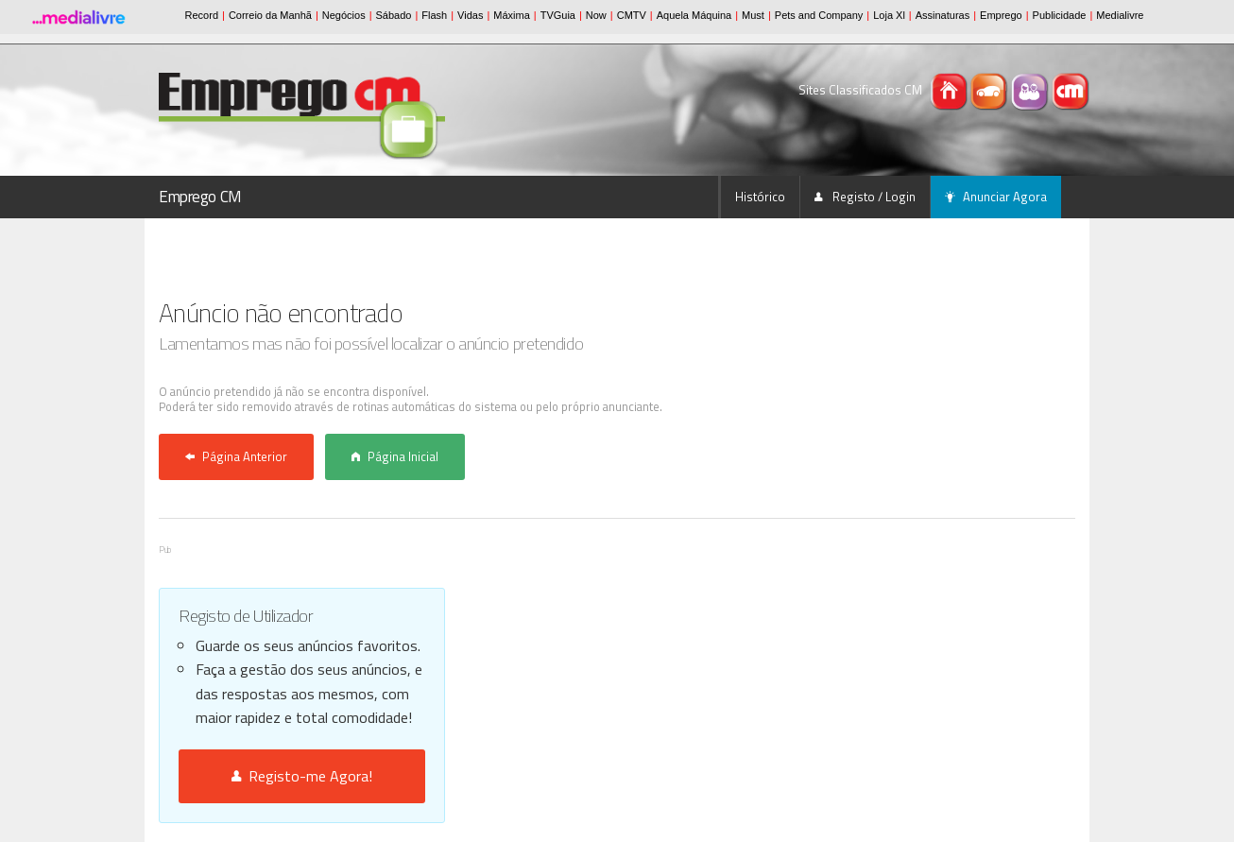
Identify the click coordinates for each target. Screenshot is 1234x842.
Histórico (760, 196)
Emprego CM (200, 196)
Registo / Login (865, 196)
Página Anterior (236, 456)
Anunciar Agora (996, 196)
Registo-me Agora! (301, 776)
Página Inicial (394, 456)
